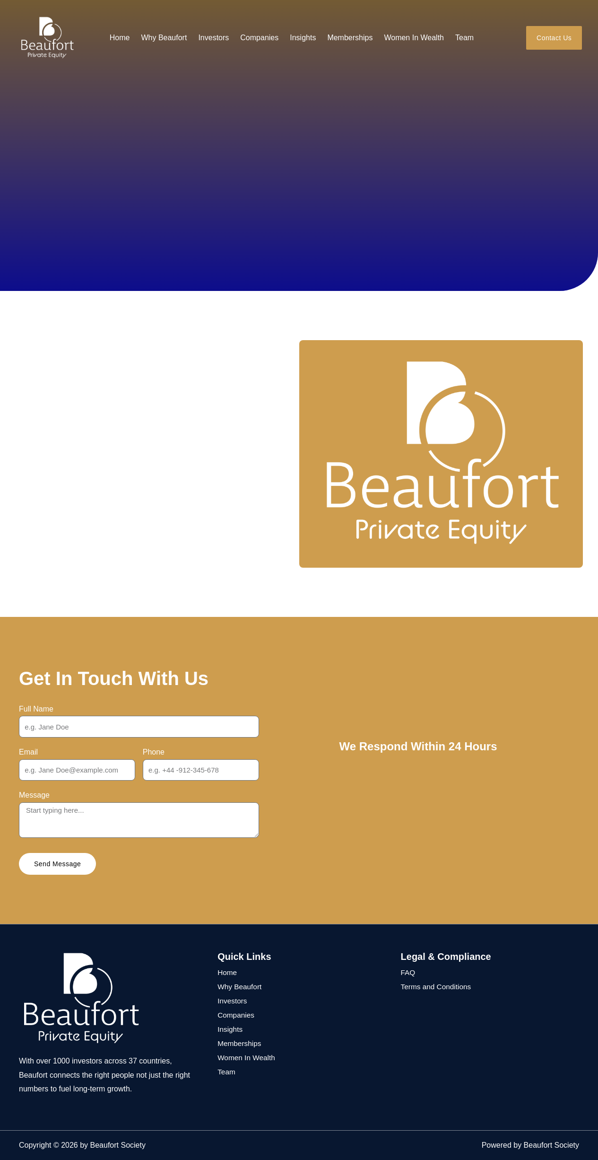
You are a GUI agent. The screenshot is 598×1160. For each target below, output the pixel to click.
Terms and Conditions (437, 987)
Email (28, 752)
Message (34, 795)
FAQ (408, 972)
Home (120, 38)
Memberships (350, 38)
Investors (213, 38)
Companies (259, 38)
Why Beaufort (164, 38)
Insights (303, 38)
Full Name (36, 709)
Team (464, 38)
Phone (154, 752)
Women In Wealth (414, 38)
